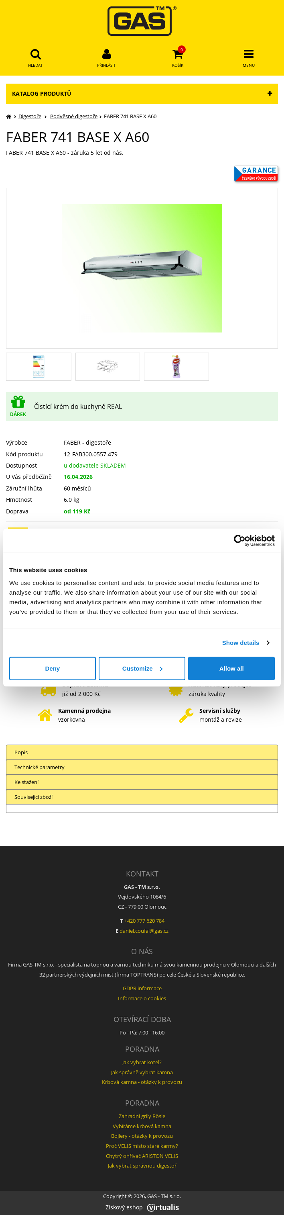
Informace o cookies (142, 998)
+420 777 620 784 (144, 920)
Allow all (231, 668)
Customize (142, 668)
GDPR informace (142, 988)
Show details (241, 642)
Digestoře (29, 116)
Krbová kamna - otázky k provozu (142, 1082)
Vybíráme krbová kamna (142, 1126)
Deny (52, 668)
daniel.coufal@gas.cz (144, 930)
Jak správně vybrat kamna (142, 1072)
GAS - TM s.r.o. (164, 1196)
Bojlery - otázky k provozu (142, 1135)
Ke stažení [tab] (26, 782)
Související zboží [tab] (33, 796)
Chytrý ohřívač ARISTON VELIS (142, 1156)
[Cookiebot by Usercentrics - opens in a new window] (240, 541)
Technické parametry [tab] (39, 767)
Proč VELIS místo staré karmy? (142, 1145)
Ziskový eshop (142, 1207)
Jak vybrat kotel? (142, 1062)
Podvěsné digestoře (73, 116)
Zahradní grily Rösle (142, 1116)
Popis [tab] (21, 752)
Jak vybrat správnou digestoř (142, 1165)
